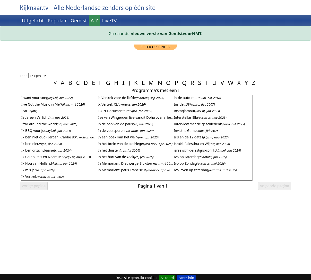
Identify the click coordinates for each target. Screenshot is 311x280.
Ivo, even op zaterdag (191, 170)
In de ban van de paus (115, 124)
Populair (57, 20)
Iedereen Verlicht (35, 117)
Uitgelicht (33, 20)
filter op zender (155, 47)
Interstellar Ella (186, 117)
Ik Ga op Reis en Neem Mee (43, 156)
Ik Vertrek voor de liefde (117, 97)
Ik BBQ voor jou (33, 130)
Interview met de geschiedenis (198, 124)
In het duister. (109, 150)
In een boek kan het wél (117, 137)
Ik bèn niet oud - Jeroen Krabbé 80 (48, 137)
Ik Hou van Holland (36, 163)
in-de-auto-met (186, 97)
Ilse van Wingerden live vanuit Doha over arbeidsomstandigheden (150, 117)
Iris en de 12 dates (188, 137)
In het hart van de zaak (116, 156)
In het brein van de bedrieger (121, 143)
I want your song (34, 97)
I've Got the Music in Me (40, 104)
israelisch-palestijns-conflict (195, 150)
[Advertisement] (155, 61)
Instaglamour (184, 110)
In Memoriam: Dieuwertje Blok (122, 163)
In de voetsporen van (114, 130)
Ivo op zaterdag (186, 156)
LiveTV (109, 20)
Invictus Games (186, 130)
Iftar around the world (39, 124)
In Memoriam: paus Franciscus (122, 170)
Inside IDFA (183, 104)
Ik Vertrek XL (108, 104)
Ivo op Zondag (185, 163)
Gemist (79, 20)
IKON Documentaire (114, 110)
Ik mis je (28, 170)
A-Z (94, 20)
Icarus (26, 110)
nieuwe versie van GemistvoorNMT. (167, 33)
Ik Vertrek (29, 176)
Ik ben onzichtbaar (36, 150)
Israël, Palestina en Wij (192, 143)
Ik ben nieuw (31, 143)
